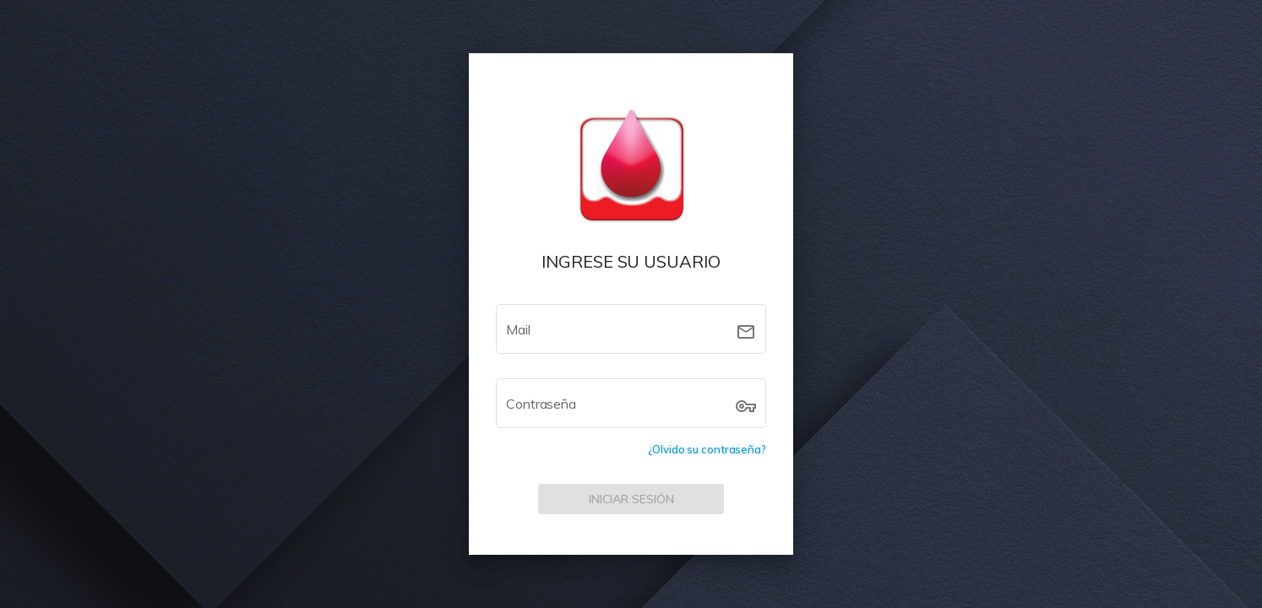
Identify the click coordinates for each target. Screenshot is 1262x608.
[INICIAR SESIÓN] (631, 499)
